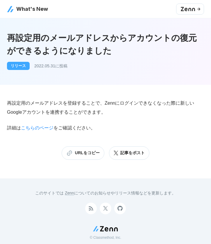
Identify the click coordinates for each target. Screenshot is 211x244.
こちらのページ (37, 127)
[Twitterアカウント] (105, 208)
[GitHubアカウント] (120, 208)
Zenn (69, 193)
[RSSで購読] (91, 208)
